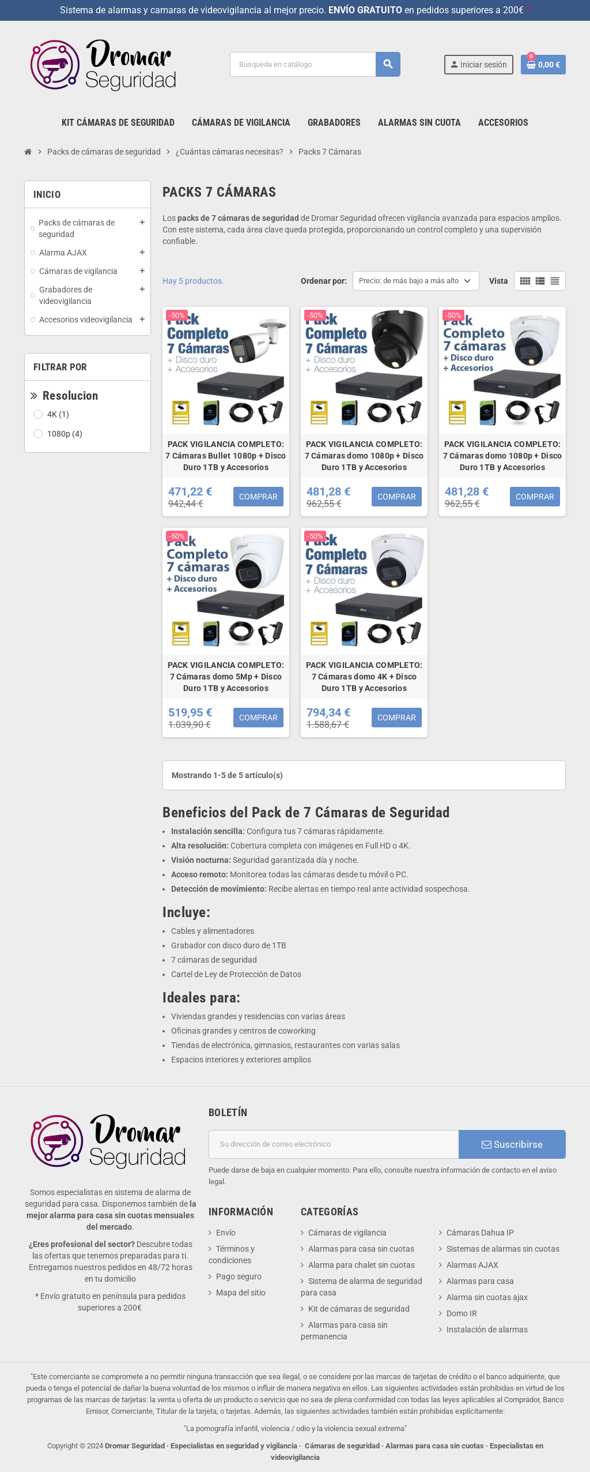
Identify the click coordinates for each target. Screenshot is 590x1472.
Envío (226, 1232)
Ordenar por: (324, 281)
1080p (65, 434)
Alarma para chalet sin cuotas (361, 1265)
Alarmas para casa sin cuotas (361, 1248)
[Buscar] (315, 64)
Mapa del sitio (241, 1292)
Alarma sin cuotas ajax (487, 1297)
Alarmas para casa (480, 1281)
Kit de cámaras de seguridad (359, 1308)
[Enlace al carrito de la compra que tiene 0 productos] (543, 64)
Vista (498, 281)
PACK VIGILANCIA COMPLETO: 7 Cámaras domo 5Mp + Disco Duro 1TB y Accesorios (226, 676)
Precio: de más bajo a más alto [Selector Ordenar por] (409, 280)
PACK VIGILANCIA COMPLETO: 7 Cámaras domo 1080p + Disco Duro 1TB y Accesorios (364, 456)
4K (59, 414)
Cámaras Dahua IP (480, 1232)
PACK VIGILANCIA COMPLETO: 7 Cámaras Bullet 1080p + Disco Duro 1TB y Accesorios (225, 456)
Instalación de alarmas (487, 1329)
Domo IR (462, 1313)
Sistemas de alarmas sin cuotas (503, 1248)
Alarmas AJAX (472, 1265)
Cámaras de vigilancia (347, 1232)
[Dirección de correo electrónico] (334, 1144)
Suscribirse (512, 1144)
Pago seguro (239, 1276)
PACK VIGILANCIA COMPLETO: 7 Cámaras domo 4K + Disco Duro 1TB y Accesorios (364, 676)
